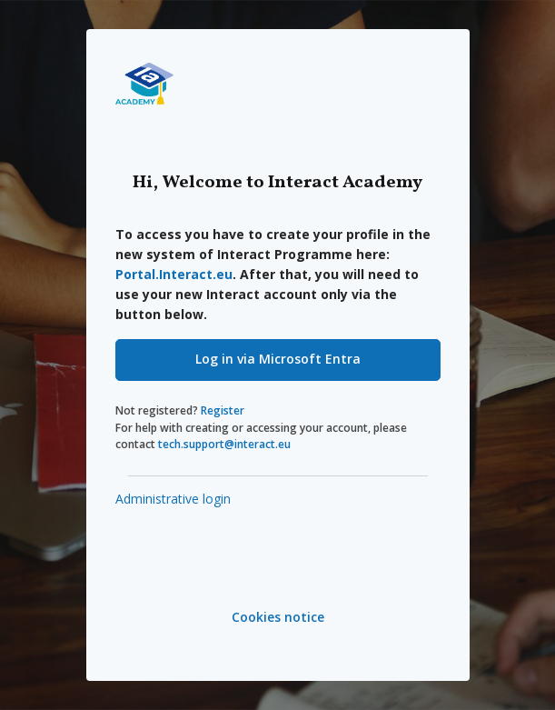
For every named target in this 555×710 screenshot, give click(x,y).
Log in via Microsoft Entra (278, 358)
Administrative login (173, 498)
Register (222, 410)
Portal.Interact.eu (174, 274)
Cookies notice (278, 617)
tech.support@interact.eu (224, 444)
